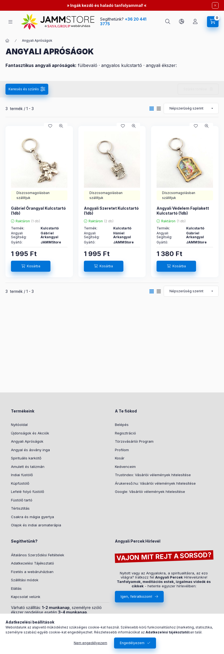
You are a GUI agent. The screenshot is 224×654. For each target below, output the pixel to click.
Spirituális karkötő (26, 458)
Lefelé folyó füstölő (27, 491)
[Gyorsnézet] (61, 126)
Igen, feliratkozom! (136, 596)
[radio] (159, 108)
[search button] (167, 21)
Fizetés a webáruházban (32, 571)
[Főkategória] (7, 40)
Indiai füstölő (22, 475)
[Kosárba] (30, 266)
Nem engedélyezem (90, 643)
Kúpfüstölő (20, 483)
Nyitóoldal (19, 424)
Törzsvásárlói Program (134, 441)
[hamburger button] (10, 22)
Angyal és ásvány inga (30, 450)
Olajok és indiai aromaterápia (36, 525)
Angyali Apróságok (27, 441)
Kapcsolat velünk (25, 596)
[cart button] (213, 21)
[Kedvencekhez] (50, 126)
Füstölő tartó (21, 500)
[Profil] (195, 21)
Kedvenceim (125, 466)
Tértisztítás (20, 508)
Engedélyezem (132, 643)
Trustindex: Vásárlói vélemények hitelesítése (153, 475)
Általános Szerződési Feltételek (37, 555)
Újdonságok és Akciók (30, 433)
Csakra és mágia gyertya (32, 517)
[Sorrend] (191, 108)
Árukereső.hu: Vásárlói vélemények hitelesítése (155, 483)
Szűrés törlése (195, 89)
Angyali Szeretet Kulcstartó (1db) (111, 210)
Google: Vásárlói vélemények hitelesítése (150, 491)
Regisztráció (125, 433)
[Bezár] (215, 5)
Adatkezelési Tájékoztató (32, 563)
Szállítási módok (24, 580)
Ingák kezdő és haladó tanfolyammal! (106, 5)
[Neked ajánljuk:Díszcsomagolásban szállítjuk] (39, 195)
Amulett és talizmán (27, 466)
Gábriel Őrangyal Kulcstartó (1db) (38, 210)
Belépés (122, 424)
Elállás (16, 588)
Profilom (122, 450)
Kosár (119, 458)
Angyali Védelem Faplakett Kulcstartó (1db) (183, 210)
